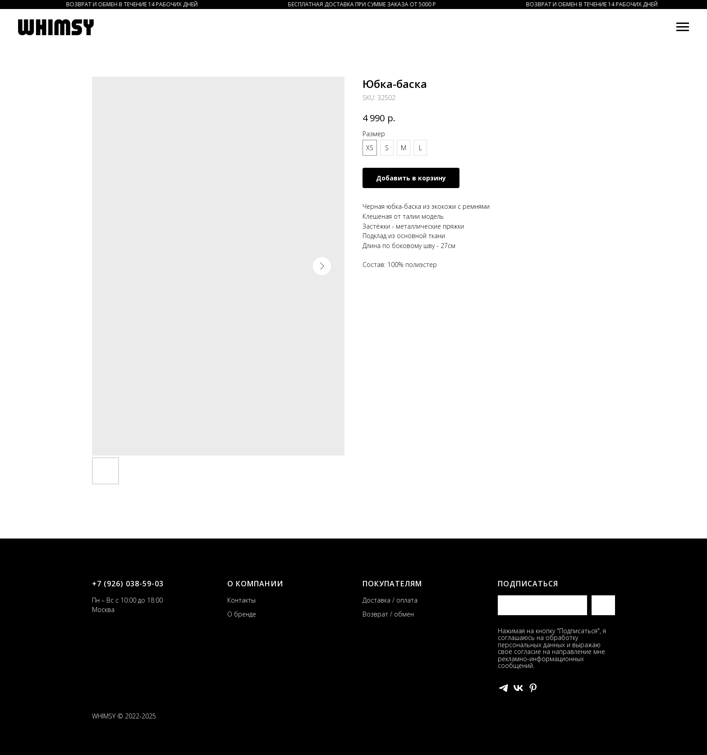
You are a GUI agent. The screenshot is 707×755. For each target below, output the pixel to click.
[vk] (518, 688)
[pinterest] (533, 688)
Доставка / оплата (390, 600)
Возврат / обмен (388, 614)
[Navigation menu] (682, 27)
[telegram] (503, 688)
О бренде (241, 614)
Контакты (241, 600)
